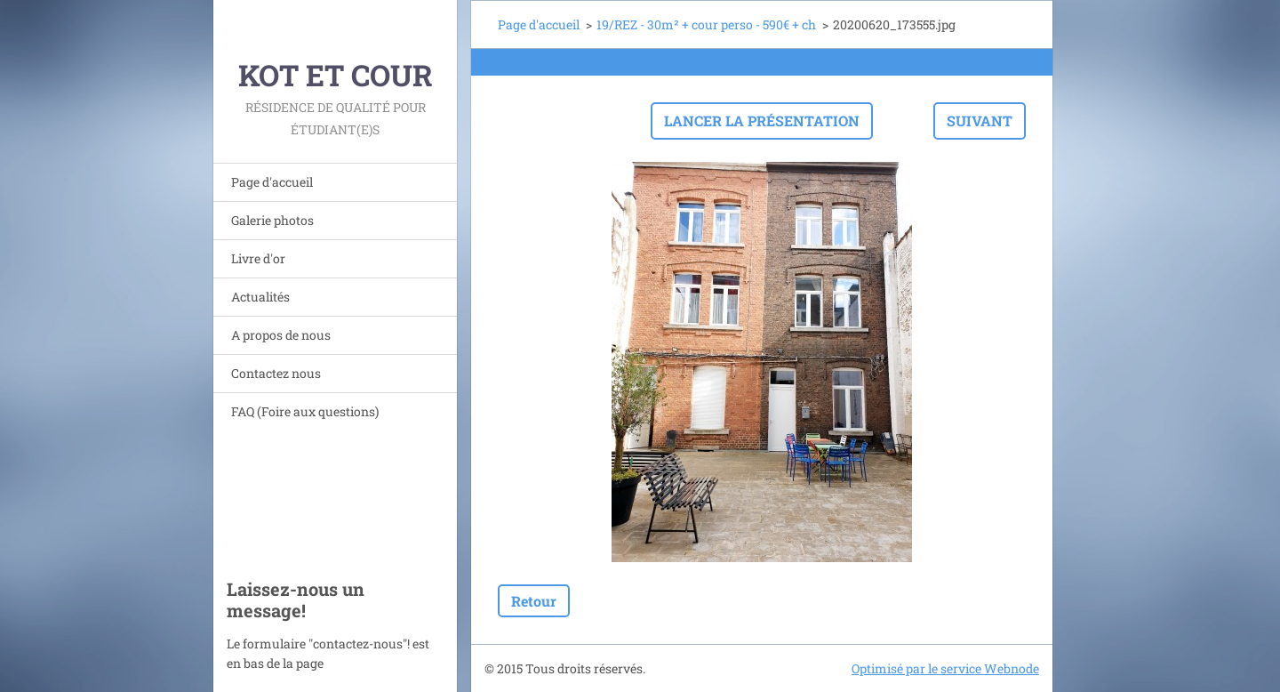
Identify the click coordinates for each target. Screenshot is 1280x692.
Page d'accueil (272, 181)
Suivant (979, 120)
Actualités (260, 296)
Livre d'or (258, 258)
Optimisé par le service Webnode (945, 668)
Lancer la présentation (762, 120)
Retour (533, 600)
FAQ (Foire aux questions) (305, 411)
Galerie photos (272, 220)
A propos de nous (281, 334)
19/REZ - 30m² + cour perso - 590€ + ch (706, 24)
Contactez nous (276, 373)
